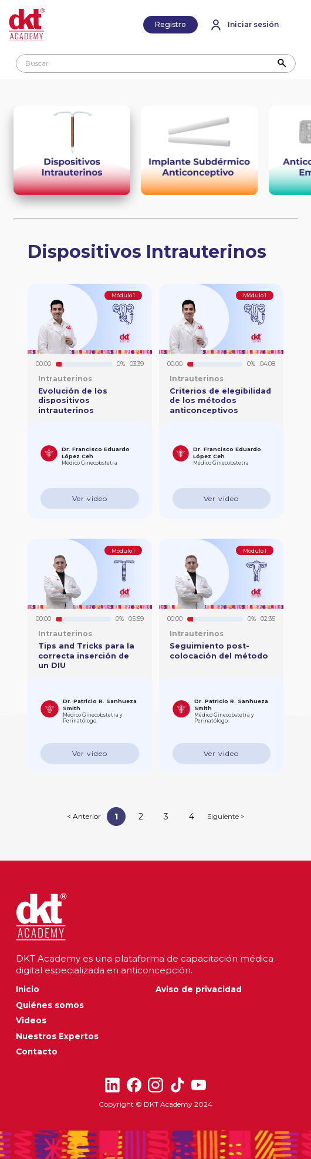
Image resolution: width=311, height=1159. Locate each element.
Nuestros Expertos (57, 1036)
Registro (170, 24)
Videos (31, 1020)
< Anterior (84, 816)
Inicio (27, 989)
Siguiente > (226, 816)
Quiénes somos (50, 1005)
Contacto (37, 1051)
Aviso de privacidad (199, 989)
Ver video (89, 498)
